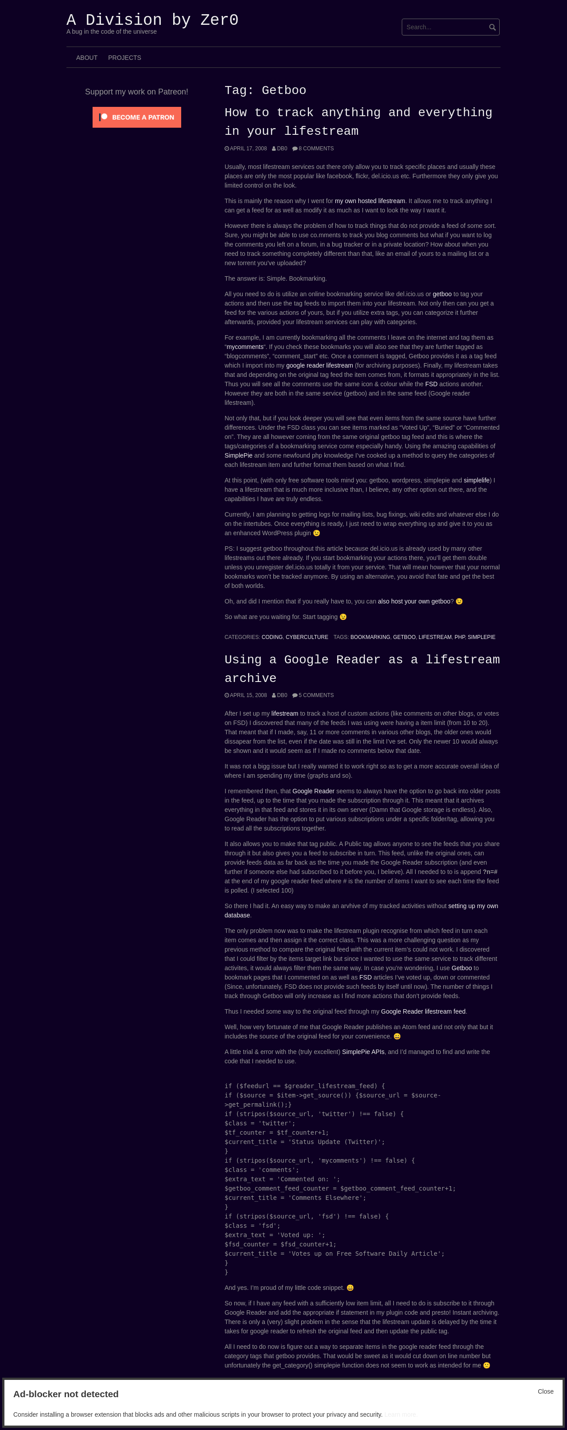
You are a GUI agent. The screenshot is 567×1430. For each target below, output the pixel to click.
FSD (431, 384)
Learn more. (401, 1414)
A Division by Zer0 (152, 20)
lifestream (285, 713)
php (459, 637)
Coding (272, 637)
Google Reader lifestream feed (423, 1011)
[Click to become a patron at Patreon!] (137, 116)
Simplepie (482, 637)
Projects (124, 57)
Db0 (282, 148)
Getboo (404, 637)
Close (546, 1391)
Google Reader (313, 791)
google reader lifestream (319, 365)
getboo (442, 294)
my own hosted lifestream (370, 200)
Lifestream (435, 637)
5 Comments (316, 695)
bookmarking (370, 637)
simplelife (476, 480)
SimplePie (238, 455)
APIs (377, 1051)
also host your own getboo (414, 601)
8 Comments (316, 148)
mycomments (245, 346)
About (86, 57)
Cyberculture (307, 637)
